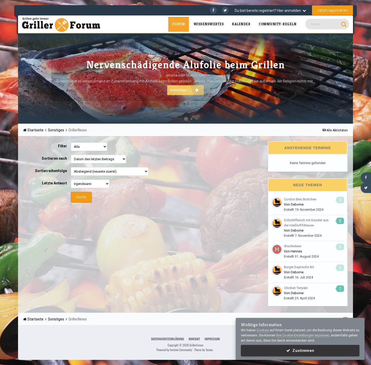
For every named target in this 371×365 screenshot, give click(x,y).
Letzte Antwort (54, 183)
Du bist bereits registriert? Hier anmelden (270, 11)
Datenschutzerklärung (167, 339)
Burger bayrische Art (299, 267)
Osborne (297, 204)
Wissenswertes (208, 24)
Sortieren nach (54, 158)
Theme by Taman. (203, 349)
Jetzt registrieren (332, 10)
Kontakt (194, 339)
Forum (178, 24)
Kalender (241, 24)
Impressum (212, 339)
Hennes (296, 251)
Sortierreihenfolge (51, 171)
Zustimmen (300, 350)
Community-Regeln (277, 24)
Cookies (263, 330)
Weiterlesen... (184, 90)
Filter (62, 146)
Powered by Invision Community (174, 349)
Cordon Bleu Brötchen (300, 199)
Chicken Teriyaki (296, 288)
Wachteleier (292, 246)
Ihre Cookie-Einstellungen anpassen (302, 335)
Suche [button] (81, 197)
